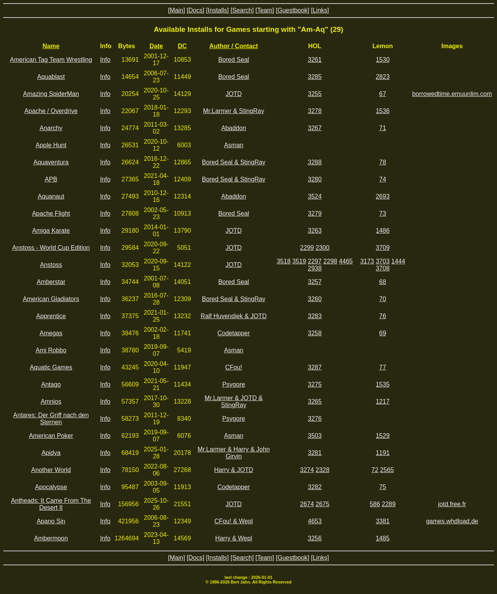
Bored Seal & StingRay (234, 162)
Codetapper (233, 333)
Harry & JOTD (233, 470)
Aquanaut (51, 196)
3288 (315, 162)
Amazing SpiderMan (51, 94)
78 (382, 162)
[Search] (242, 10)
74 (382, 179)
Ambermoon (51, 538)
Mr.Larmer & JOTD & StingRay (233, 401)
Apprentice (51, 316)
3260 (315, 299)
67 (382, 94)
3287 (315, 367)
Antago (51, 384)
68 (382, 282)
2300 (323, 247)
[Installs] (217, 10)
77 (382, 367)
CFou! (233, 367)
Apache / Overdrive (51, 111)
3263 (315, 230)
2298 (330, 261)
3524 (315, 196)
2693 (383, 196)
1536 (383, 111)
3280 (315, 179)
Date (156, 46)
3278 (315, 111)
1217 (383, 401)
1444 (398, 261)
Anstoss (51, 264)
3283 (315, 316)
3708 (383, 268)
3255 (315, 94)
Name (51, 46)
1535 (383, 384)
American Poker (51, 435)
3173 (367, 261)
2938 (315, 268)
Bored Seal (233, 59)
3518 (284, 261)
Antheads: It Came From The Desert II (51, 504)
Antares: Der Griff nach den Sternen (51, 418)
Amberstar (50, 282)
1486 (383, 230)
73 (382, 213)
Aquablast (51, 76)
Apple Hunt (51, 145)
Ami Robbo (51, 350)
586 (375, 504)
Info (105, 59)
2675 (323, 504)
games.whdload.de (452, 521)
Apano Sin (50, 521)
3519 (299, 261)
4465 (346, 261)
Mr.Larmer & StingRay (233, 111)
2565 (387, 470)
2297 (315, 261)
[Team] (264, 10)
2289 (389, 504)
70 (382, 299)
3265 (315, 401)
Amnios (51, 401)
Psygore (233, 384)
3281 (315, 452)
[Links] (320, 10)
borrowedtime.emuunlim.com (452, 94)
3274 (307, 470)
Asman (233, 145)
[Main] (176, 10)
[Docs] (195, 10)
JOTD (234, 94)
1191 (383, 452)
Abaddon (233, 128)
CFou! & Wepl (233, 521)
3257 (315, 282)
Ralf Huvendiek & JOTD (234, 316)
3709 (383, 247)
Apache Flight (51, 213)
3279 (315, 213)
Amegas (51, 333)
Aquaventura (51, 162)
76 (382, 316)
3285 (315, 76)
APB (51, 179)
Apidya (51, 452)
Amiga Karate (51, 230)
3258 (315, 333)
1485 (383, 538)
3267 (315, 128)
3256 (315, 538)
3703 (383, 261)
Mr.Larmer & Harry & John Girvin (234, 453)
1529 (383, 435)
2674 (307, 504)
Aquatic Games (51, 367)
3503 (315, 435)
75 (382, 487)
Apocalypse (51, 487)
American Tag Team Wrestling (51, 59)
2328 (323, 470)
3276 (315, 418)
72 (375, 470)
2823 (383, 76)
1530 (383, 59)
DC (182, 46)
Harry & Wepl (233, 538)
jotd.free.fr (452, 504)
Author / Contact (233, 46)
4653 (315, 521)
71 (382, 128)
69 (382, 333)
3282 (315, 487)
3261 (315, 59)
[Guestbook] (292, 10)
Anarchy (51, 128)
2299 (307, 247)
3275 (315, 384)
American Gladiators (51, 299)
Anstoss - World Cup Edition (51, 247)
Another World (51, 470)
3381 (383, 521)
